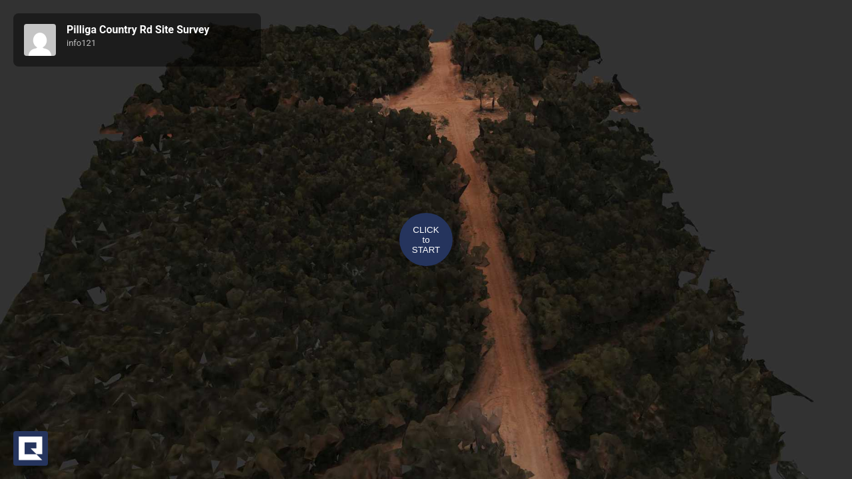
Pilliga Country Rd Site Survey (138, 29)
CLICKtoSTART (426, 240)
